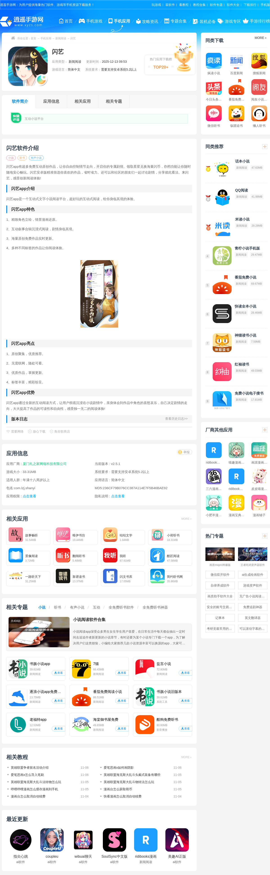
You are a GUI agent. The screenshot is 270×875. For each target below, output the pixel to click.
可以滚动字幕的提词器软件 (253, 628)
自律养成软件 (220, 585)
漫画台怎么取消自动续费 (28, 796)
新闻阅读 (60, 38)
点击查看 (118, 496)
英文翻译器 (253, 618)
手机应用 (45, 38)
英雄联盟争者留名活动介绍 (30, 767)
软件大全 (233, 5)
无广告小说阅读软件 (253, 596)
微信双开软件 (220, 574)
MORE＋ (186, 518)
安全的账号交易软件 (221, 607)
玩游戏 (156, 5)
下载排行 (250, 5)
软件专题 (216, 5)
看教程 (184, 5)
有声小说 (36, 157)
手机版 (265, 5)
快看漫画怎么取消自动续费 (123, 796)
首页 (33, 38)
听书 (22, 157)
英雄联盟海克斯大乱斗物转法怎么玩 (129, 782)
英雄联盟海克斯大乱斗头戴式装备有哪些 (132, 775)
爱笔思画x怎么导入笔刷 (27, 775)
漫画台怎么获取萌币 (118, 789)
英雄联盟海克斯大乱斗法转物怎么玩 (36, 782)
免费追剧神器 (252, 607)
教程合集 (199, 5)
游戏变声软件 (252, 585)
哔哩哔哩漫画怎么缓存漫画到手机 (34, 789)
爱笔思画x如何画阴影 (119, 767)
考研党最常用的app (220, 628)
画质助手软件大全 (220, 596)
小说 (11, 157)
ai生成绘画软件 (252, 574)
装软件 (170, 5)
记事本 (220, 618)
